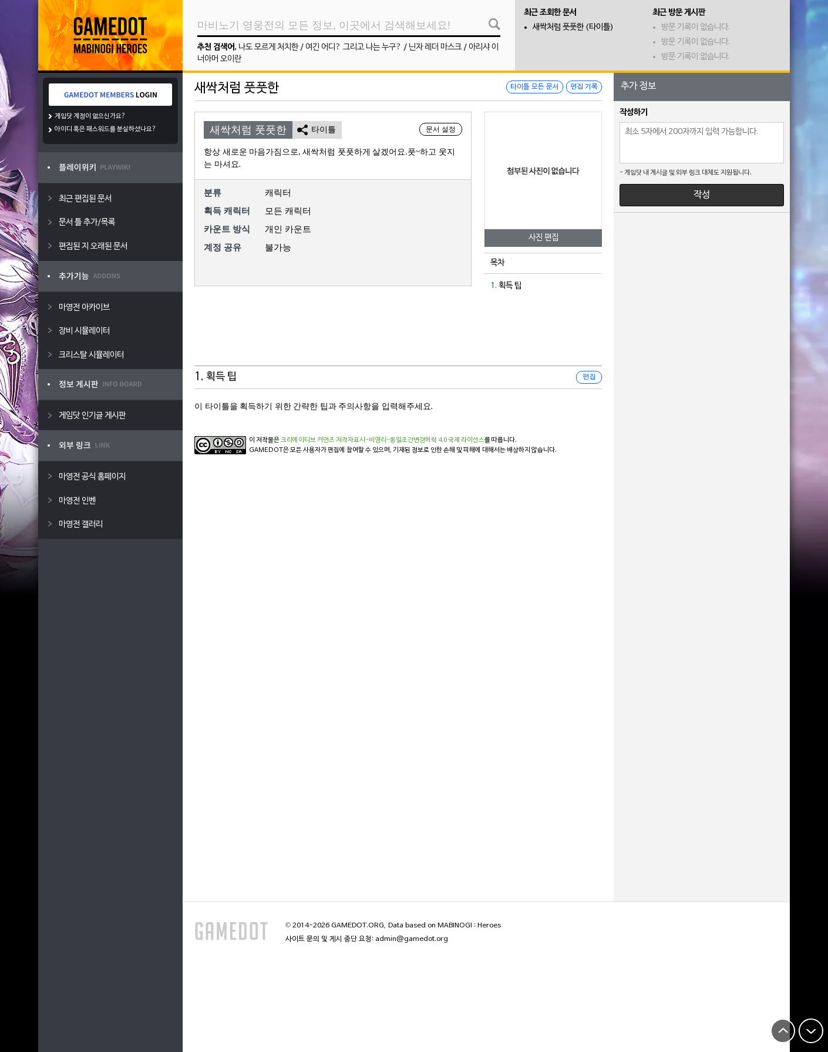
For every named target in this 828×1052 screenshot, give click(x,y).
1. (493, 286)
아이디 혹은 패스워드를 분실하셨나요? (105, 129)
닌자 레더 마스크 (435, 47)
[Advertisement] (398, 336)
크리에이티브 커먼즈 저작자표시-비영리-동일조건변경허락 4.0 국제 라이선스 (382, 440)
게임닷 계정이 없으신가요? (90, 116)
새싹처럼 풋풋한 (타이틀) (573, 27)
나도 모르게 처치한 (268, 47)
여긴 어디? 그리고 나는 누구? (353, 47)
